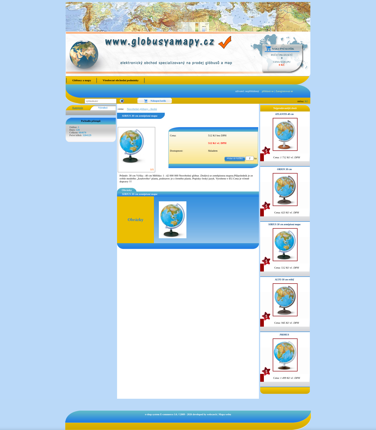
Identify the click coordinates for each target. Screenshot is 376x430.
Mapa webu (225, 414)
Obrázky (127, 190)
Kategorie (77, 107)
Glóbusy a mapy (81, 80)
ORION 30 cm (284, 169)
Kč (306, 101)
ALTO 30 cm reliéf (284, 279)
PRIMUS (284, 334)
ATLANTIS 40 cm (284, 114)
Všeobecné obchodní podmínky (120, 80)
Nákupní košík (283, 48)
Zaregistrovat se (284, 91)
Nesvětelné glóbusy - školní (142, 108)
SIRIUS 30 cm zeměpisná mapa (284, 224)
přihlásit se (268, 91)
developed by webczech (205, 414)
